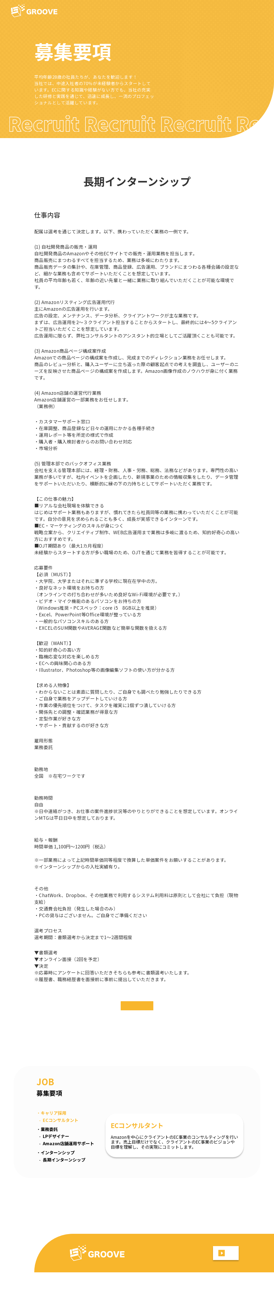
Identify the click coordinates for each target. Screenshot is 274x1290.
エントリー (137, 1014)
